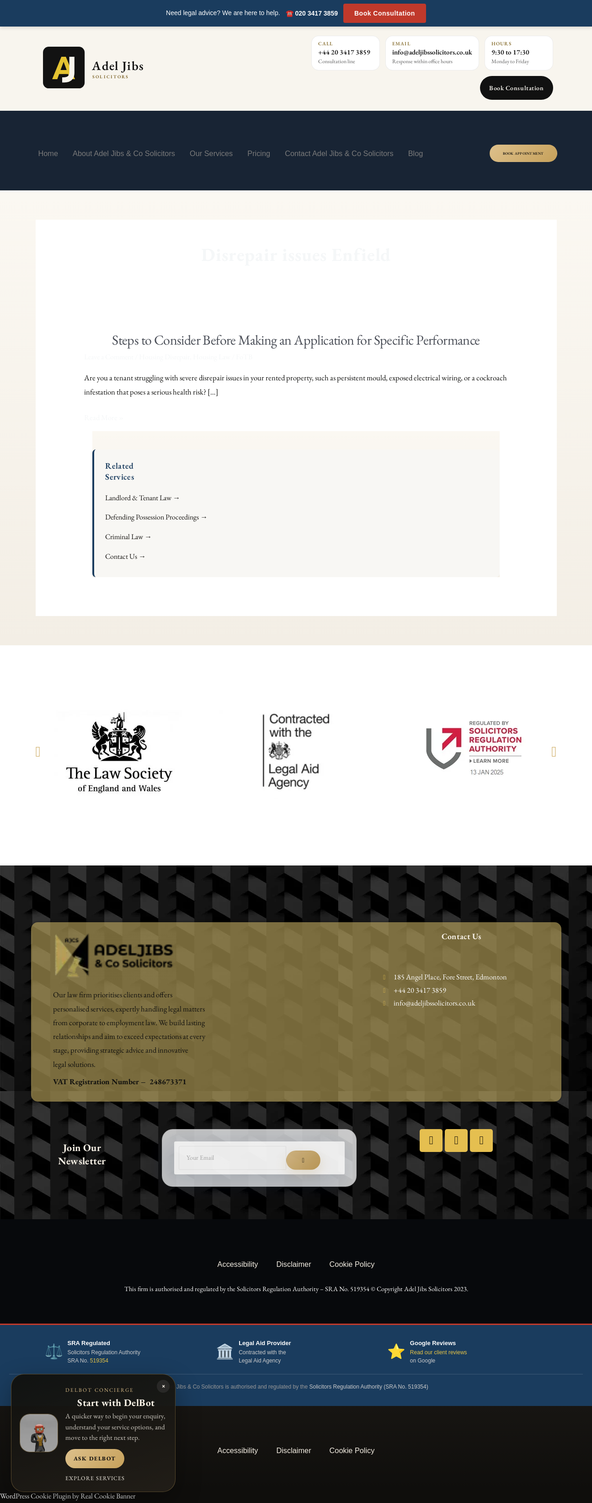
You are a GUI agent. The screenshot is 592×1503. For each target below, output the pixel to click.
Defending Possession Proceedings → (156, 517)
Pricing (258, 153)
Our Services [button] (211, 153)
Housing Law (211, 357)
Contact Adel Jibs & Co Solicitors (339, 153)
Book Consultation (384, 13)
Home (48, 153)
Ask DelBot (95, 1458)
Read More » (103, 418)
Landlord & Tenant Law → (142, 498)
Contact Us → (125, 556)
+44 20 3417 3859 (344, 52)
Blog (415, 153)
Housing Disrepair (164, 357)
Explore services (95, 1478)
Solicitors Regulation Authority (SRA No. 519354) (368, 1387)
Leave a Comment (108, 357)
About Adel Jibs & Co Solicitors (124, 153)
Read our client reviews (438, 1352)
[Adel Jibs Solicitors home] (133, 67)
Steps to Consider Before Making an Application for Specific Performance (296, 340)
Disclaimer (293, 1264)
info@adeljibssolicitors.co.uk (432, 52)
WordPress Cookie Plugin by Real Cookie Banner (67, 1496)
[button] (38, 751)
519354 (99, 1360)
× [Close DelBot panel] (163, 1386)
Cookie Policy (352, 1264)
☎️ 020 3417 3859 (312, 13)
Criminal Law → (128, 536)
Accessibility (238, 1264)
